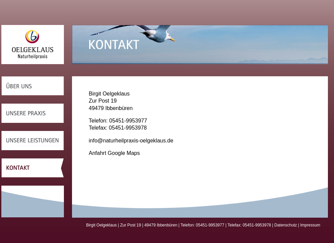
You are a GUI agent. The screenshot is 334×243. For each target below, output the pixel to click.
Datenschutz (286, 225)
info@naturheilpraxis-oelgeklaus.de (131, 140)
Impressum (310, 225)
